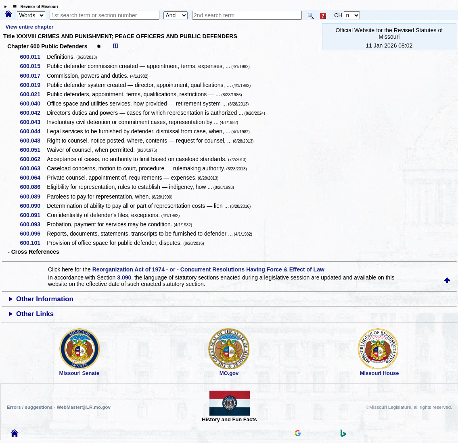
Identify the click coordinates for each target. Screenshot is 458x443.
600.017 (33, 75)
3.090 (124, 277)
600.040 (33, 103)
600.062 (33, 159)
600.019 (33, 85)
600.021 (33, 94)
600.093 (33, 224)
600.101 (33, 243)
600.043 (33, 122)
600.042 (33, 113)
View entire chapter (30, 27)
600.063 (33, 168)
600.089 (33, 196)
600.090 (33, 206)
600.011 (33, 57)
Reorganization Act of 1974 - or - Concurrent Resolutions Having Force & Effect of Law (208, 269)
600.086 (33, 187)
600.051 (33, 150)
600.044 (33, 131)
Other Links (35, 314)
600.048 (33, 140)
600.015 (33, 66)
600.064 (33, 177)
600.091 (33, 215)
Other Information (44, 299)
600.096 (33, 233)
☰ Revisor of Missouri (33, 6)
